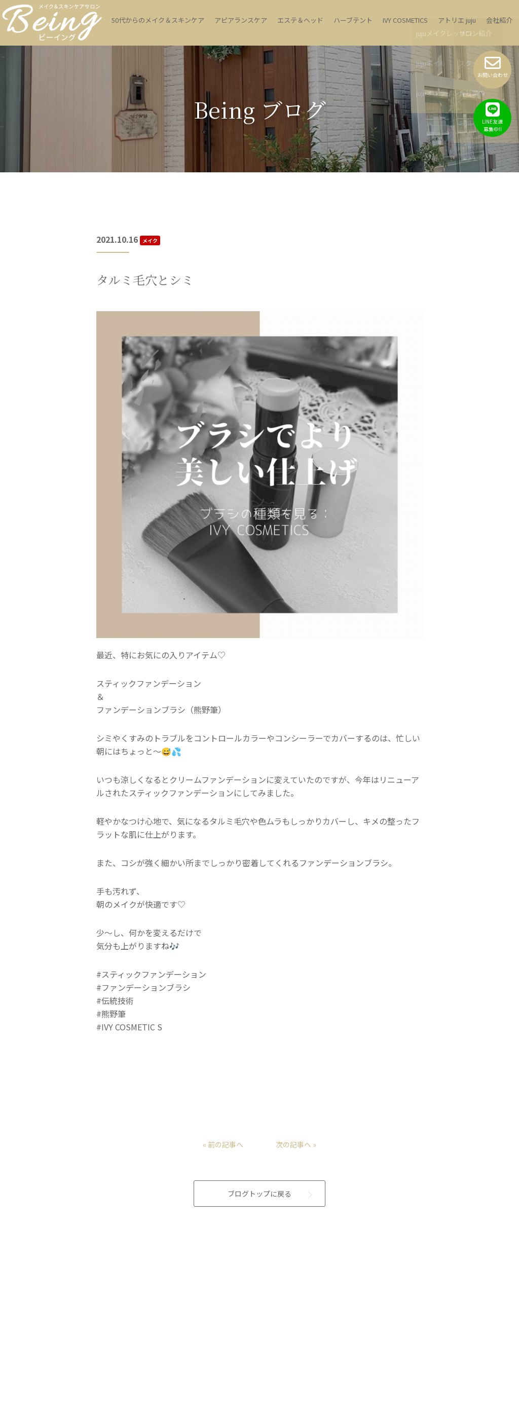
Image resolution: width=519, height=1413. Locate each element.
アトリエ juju (457, 20)
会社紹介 (499, 20)
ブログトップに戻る (259, 1183)
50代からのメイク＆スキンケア (158, 20)
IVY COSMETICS (405, 20)
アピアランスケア (240, 20)
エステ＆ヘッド (300, 20)
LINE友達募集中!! (492, 117)
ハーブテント (353, 20)
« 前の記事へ (220, 1132)
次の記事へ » (299, 1132)
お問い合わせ (492, 67)
